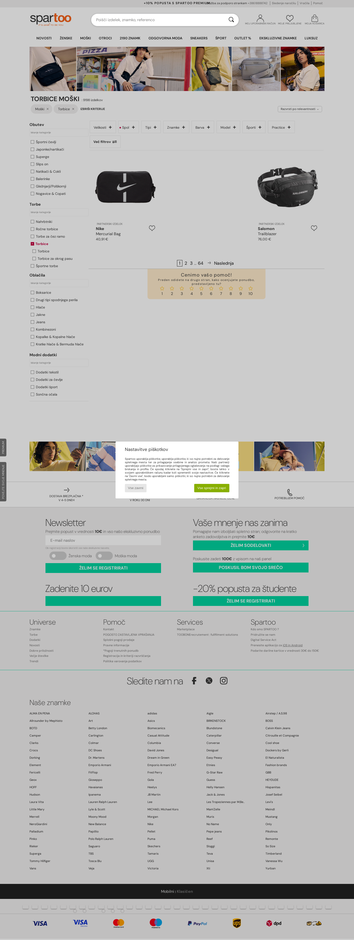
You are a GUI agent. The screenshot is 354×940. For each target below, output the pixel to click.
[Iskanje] (231, 20)
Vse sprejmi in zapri (211, 488)
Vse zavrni (135, 488)
